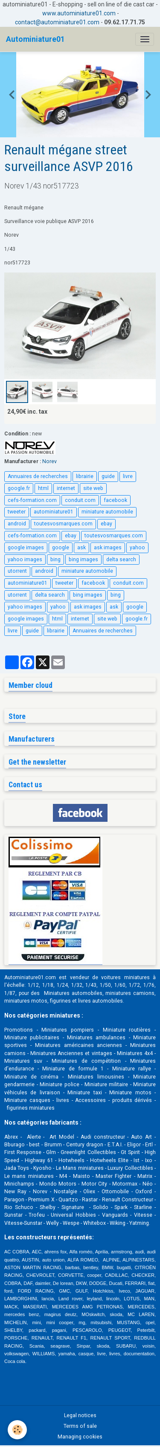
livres (62, 1100)
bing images (83, 560)
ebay (106, 524)
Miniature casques (27, 1100)
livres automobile (99, 1001)
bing (55, 560)
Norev (49, 461)
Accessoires (90, 1100)
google (60, 548)
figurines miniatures (30, 1108)
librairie (84, 476)
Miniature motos (130, 1093)
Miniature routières (127, 1030)
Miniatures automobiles (73, 993)
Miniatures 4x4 (135, 1053)
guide (108, 476)
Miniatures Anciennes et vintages (71, 1053)
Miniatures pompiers (67, 1030)
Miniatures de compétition (86, 1061)
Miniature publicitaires (31, 1038)
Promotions (18, 1030)
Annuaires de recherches (38, 476)
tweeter (17, 512)
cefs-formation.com (32, 500)
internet (66, 488)
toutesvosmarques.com (63, 524)
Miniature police (59, 1084)
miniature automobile (107, 512)
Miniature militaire (106, 1084)
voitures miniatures (125, 977)
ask (81, 548)
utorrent (17, 571)
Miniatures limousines (96, 1077)
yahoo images (25, 560)
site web (93, 488)
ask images (108, 548)
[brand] (35, 39)
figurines (60, 1001)
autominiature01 (53, 512)
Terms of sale (80, 1426)
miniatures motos (25, 1001)
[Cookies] (17, 1429)
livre (128, 476)
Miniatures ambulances (96, 1038)
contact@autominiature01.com (57, 22)
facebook (115, 500)
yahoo (137, 548)
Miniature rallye (131, 1069)
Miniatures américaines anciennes (78, 1045)
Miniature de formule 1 (73, 1069)
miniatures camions (129, 993)
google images (26, 548)
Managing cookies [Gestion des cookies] (80, 1437)
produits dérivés (132, 1100)
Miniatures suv (23, 1061)
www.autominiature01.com (79, 13)
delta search (121, 560)
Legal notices (80, 1415)
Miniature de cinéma (31, 1077)
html (43, 488)
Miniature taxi (84, 1093)
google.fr (19, 488)
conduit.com (80, 500)
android (17, 524)
